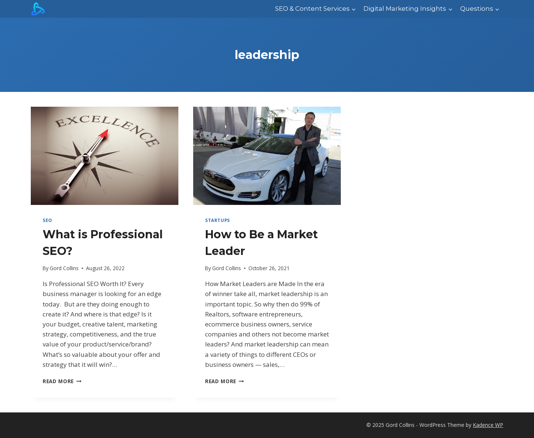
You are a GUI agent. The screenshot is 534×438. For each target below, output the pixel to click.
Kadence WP (488, 424)
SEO (47, 220)
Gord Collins (64, 268)
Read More (62, 381)
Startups (217, 220)
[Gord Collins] (38, 9)
